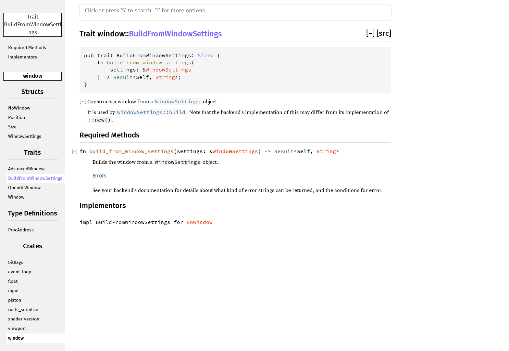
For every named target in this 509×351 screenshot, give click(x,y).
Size (12, 127)
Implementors (22, 57)
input (13, 291)
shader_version (23, 319)
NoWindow (19, 108)
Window (16, 197)
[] (371, 33)
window (32, 75)
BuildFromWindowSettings (35, 178)
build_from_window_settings (149, 62)
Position (16, 117)
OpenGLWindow (24, 188)
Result (123, 77)
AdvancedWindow (26, 169)
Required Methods (27, 48)
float (13, 281)
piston (14, 300)
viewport (17, 328)
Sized (206, 55)
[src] (384, 33)
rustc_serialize (23, 309)
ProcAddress (21, 230)
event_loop (19, 272)
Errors (99, 176)
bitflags (15, 262)
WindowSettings (24, 136)
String (165, 77)
